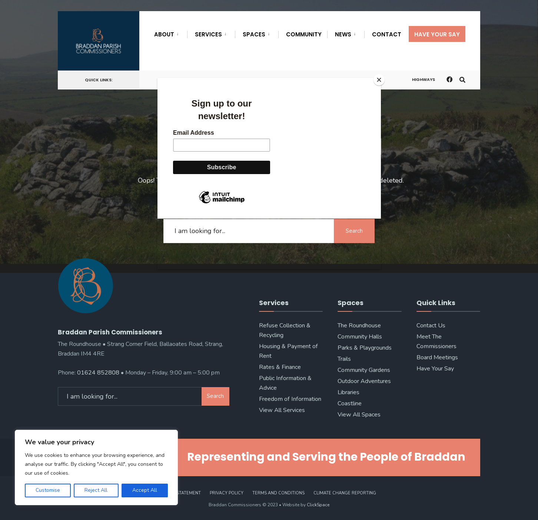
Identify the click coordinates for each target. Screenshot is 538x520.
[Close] (379, 79)
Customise (48, 490)
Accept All (144, 490)
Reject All (95, 490)
